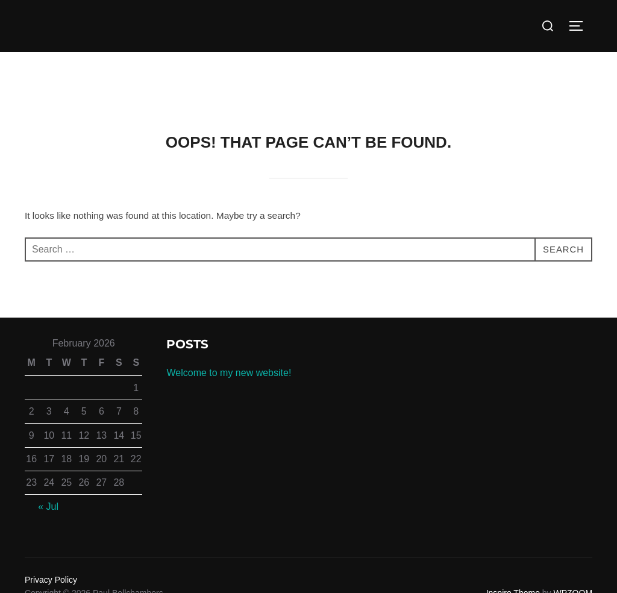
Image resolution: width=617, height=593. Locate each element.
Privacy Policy (51, 580)
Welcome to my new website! (228, 373)
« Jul (48, 506)
